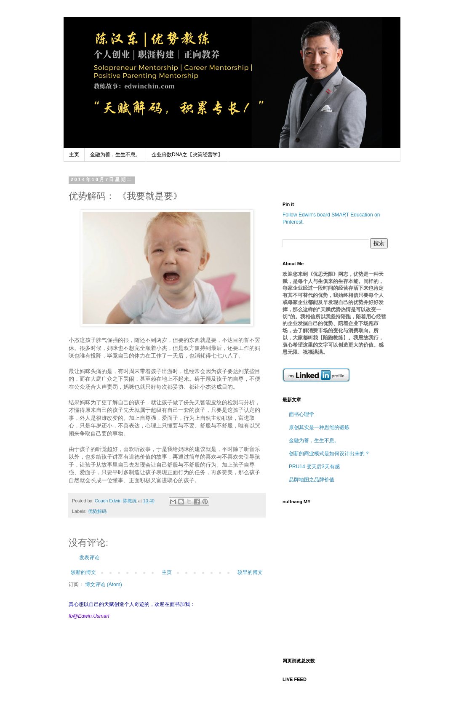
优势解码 (97, 511)
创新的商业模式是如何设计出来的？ (329, 453)
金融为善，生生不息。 (115, 154)
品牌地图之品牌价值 (311, 480)
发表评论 (89, 558)
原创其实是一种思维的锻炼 (319, 427)
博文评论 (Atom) (103, 584)
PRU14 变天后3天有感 (314, 467)
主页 (74, 154)
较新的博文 (83, 572)
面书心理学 (301, 414)
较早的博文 (250, 572)
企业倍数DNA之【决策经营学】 (187, 154)
